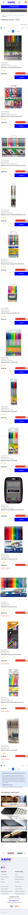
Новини (2, 879)
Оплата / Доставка (4, 877)
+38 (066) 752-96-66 (14, 896)
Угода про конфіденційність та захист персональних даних (11, 909)
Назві (22, 27)
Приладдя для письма (19, 879)
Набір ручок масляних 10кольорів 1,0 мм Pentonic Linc (12, 509)
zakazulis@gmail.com (14, 900)
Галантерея (17, 881)
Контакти (3, 881)
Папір (16, 874)
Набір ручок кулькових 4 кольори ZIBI (9, 411)
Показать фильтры (24, 24)
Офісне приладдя (4, 886)
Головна (3, 15)
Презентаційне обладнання (6, 891)
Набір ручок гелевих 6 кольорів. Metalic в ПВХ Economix (12, 263)
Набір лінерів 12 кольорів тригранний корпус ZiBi (11, 67)
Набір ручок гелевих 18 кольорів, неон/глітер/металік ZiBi (13, 165)
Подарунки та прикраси (20, 891)
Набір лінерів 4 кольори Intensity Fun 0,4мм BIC (11, 654)
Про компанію (4, 874)
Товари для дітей (9, 15)
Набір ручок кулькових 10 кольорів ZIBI (9, 362)
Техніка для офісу (4, 888)
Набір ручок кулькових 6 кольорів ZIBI (9, 460)
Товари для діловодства (20, 893)
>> (19, 31)
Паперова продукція (19, 877)
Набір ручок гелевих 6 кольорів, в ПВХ (9, 750)
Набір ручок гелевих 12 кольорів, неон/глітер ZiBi (11, 116)
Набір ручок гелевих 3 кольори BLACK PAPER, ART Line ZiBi (13, 214)
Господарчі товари (5, 893)
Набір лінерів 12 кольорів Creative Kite (9, 559)
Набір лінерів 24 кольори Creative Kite (9, 606)
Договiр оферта (3, 912)
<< (9, 31)
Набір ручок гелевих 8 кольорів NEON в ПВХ (10, 313)
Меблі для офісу (18, 886)
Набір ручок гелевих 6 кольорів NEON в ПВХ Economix (12, 702)
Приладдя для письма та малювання (19, 15)
